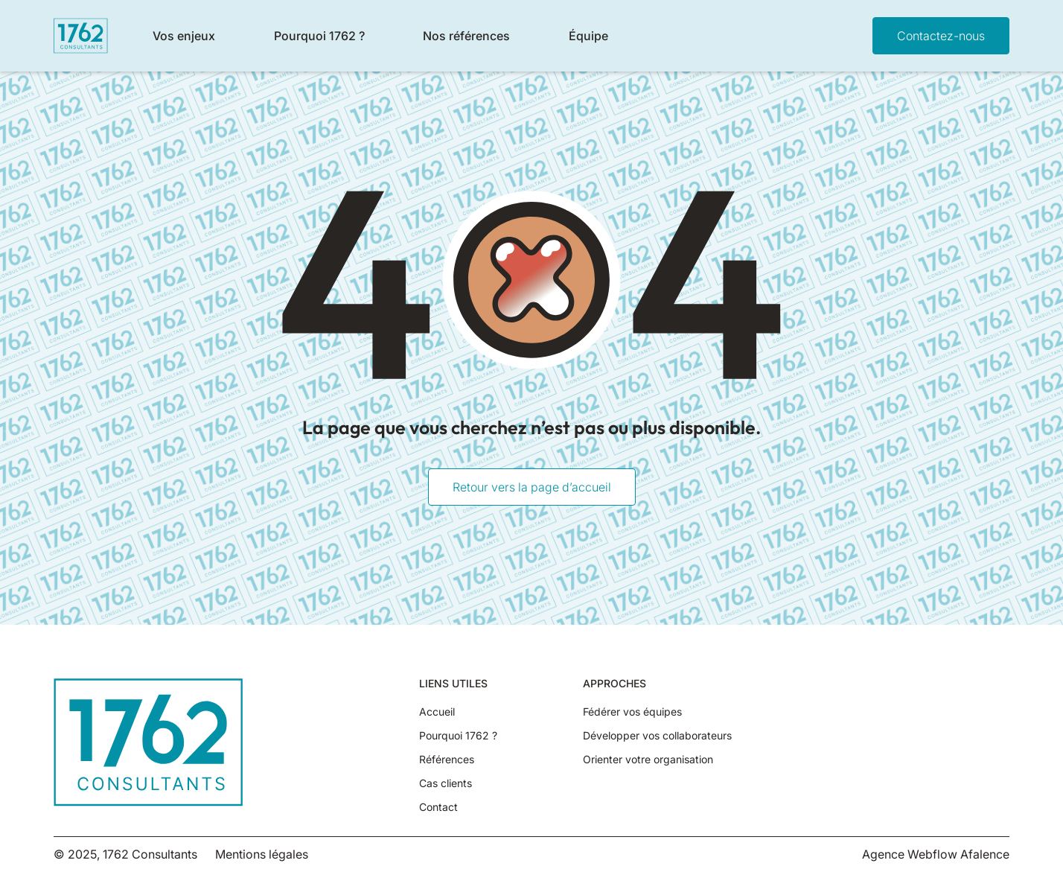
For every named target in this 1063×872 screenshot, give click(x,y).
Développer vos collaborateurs (657, 736)
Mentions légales (261, 854)
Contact (438, 807)
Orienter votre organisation (648, 759)
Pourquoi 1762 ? (458, 736)
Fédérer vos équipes (632, 712)
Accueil (437, 712)
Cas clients (445, 783)
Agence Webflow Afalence (935, 854)
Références (446, 759)
